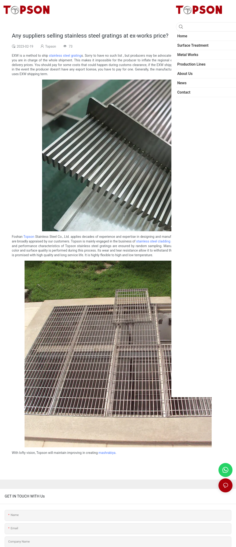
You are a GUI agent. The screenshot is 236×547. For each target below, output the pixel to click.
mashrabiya (106, 453)
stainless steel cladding (153, 241)
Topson (28, 236)
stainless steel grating (65, 55)
